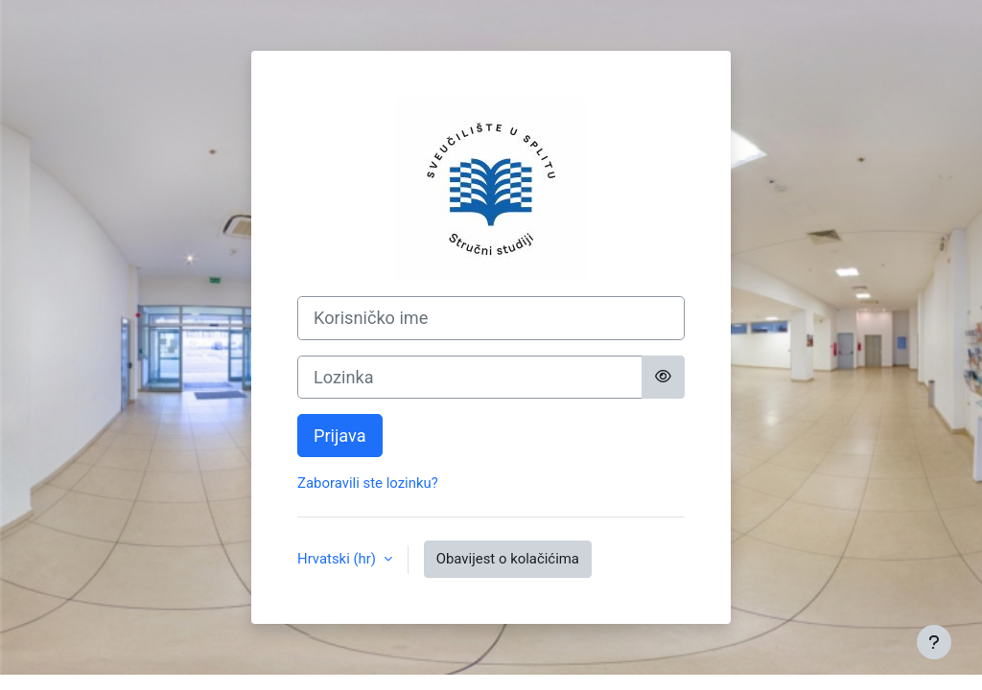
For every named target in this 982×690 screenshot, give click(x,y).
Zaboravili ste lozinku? (367, 483)
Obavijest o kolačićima (507, 558)
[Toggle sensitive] (663, 377)
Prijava (340, 436)
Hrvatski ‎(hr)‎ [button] (338, 558)
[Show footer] (934, 642)
